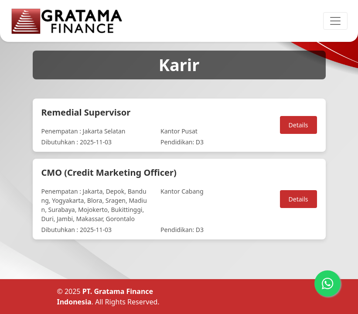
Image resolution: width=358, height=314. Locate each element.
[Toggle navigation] (335, 21)
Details (298, 125)
